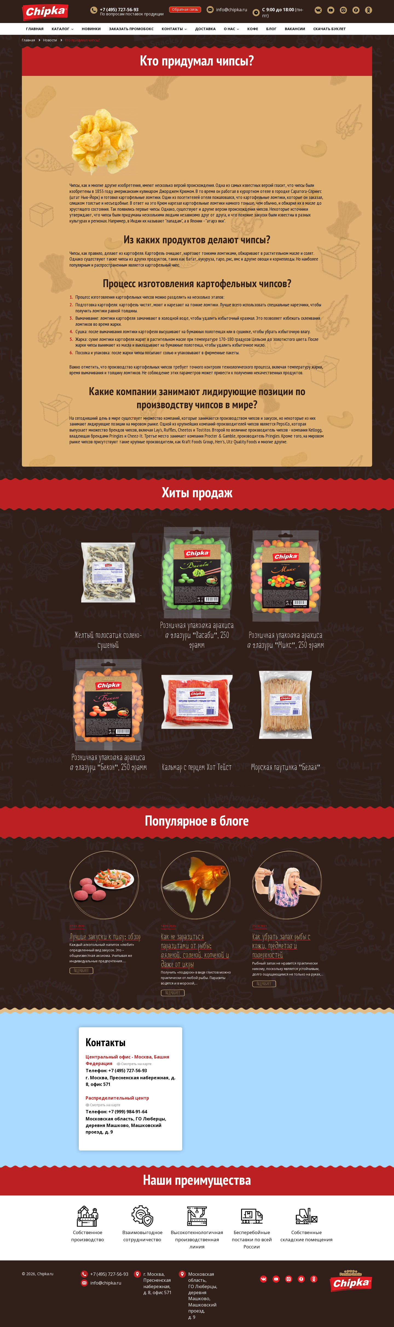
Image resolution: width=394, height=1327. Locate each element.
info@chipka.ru (231, 10)
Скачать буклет (329, 28)
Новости (50, 40)
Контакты (174, 28)
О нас (231, 28)
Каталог (63, 28)
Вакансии (295, 28)
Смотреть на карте (136, 1063)
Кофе (252, 28)
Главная (35, 28)
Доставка (205, 28)
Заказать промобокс (131, 28)
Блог (271, 28)
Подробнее (81, 971)
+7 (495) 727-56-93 (109, 1274)
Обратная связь (185, 9)
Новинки (91, 28)
